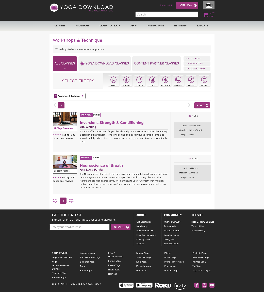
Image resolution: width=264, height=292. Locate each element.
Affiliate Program (172, 230)
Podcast (140, 243)
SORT (200, 105)
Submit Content (171, 243)
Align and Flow (59, 273)
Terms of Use (197, 226)
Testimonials (170, 226)
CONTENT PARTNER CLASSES (156, 63)
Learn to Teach (110, 25)
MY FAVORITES (194, 63)
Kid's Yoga (141, 262)
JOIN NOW (185, 5)
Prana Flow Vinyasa (174, 262)
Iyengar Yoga (142, 253)
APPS (133, 25)
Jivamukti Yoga (143, 257)
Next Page (71, 200)
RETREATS (180, 25)
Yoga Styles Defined (62, 257)
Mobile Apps (142, 226)
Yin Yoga (196, 266)
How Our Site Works (146, 235)
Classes (60, 25)
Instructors (155, 25)
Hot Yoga (112, 274)
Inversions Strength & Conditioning (112, 122)
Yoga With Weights (201, 270)
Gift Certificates (143, 222)
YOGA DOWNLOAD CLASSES (104, 63)
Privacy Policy (198, 230)
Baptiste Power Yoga (90, 257)
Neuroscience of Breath (101, 165)
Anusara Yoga (59, 277)
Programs (82, 25)
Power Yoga (170, 257)
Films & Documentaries (115, 255)
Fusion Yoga (114, 265)
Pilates (167, 253)
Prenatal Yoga (171, 270)
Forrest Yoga (114, 261)
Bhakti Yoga (86, 270)
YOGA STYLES (60, 253)
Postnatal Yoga (199, 253)
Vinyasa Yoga (199, 262)
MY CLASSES (193, 58)
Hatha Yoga (114, 269)
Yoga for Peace (171, 235)
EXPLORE (202, 25)
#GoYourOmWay (172, 222)
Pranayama (169, 266)
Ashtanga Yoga (87, 253)
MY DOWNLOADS (195, 68)
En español (166, 5)
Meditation (141, 270)
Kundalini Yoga (143, 266)
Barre (83, 266)
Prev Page (55, 200)
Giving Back (170, 239)
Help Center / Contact (202, 222)
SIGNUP (119, 227)
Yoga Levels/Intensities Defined (60, 265)
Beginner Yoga (87, 262)
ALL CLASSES (65, 66)
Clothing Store (143, 239)
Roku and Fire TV (145, 230)
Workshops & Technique (69, 95)
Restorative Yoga (200, 257)
